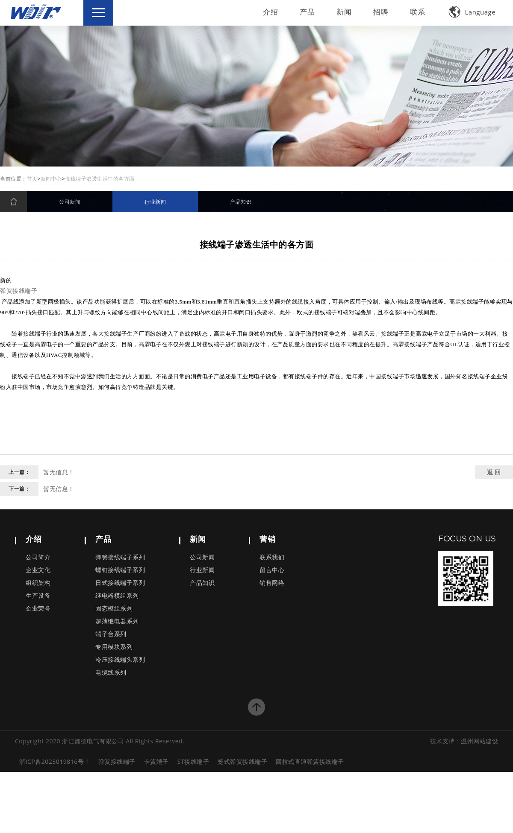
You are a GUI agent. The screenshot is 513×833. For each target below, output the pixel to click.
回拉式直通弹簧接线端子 (310, 761)
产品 (307, 12)
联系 (417, 12)
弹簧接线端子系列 (120, 557)
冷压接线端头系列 (120, 660)
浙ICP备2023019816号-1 (54, 761)
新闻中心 (51, 178)
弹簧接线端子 (18, 290)
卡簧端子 (156, 761)
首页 (32, 178)
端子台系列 (111, 634)
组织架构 (38, 583)
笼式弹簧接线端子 (242, 761)
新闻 (344, 12)
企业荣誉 (38, 608)
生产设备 (38, 596)
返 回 (494, 472)
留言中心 (271, 570)
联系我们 (271, 557)
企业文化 (38, 570)
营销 (267, 539)
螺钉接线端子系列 (120, 570)
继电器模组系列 (117, 596)
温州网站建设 (479, 741)
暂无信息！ (58, 472)
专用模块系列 (114, 647)
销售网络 (271, 583)
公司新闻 (202, 557)
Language (472, 12)
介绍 (270, 12)
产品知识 (202, 583)
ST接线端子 (193, 761)
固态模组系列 (114, 608)
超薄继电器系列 (117, 621)
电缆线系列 (111, 672)
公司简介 (38, 557)
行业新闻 (202, 570)
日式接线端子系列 (120, 583)
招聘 (381, 12)
